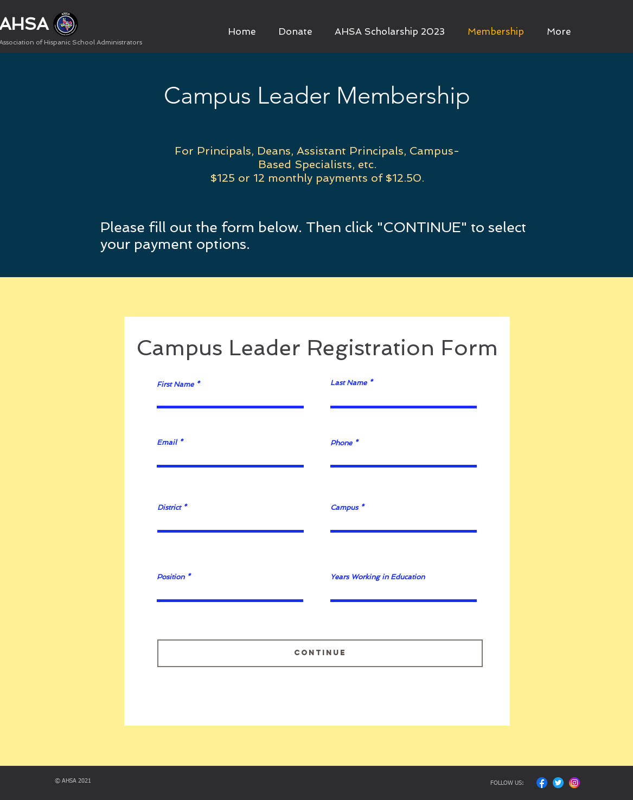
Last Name (348, 382)
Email (167, 442)
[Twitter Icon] (558, 782)
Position (170, 576)
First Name (175, 384)
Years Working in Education (377, 576)
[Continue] (320, 653)
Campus (344, 507)
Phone (341, 442)
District (169, 507)
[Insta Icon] (574, 782)
